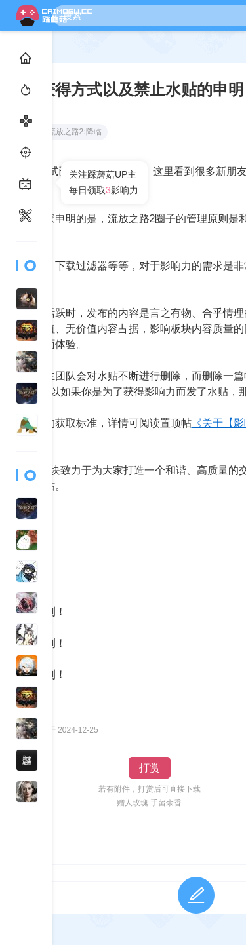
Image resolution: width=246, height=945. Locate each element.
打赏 (149, 767)
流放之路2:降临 (69, 131)
